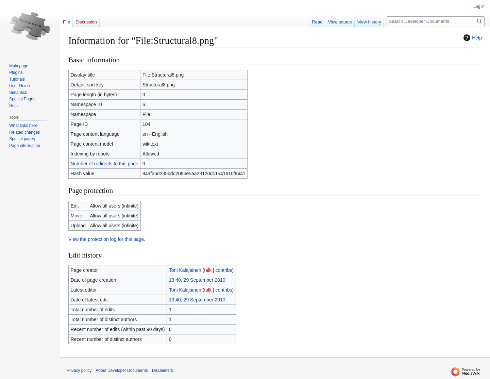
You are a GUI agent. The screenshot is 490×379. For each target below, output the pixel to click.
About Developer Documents (122, 370)
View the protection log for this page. (106, 239)
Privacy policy (79, 370)
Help (472, 37)
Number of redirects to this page (104, 163)
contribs (224, 270)
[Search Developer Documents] (436, 21)
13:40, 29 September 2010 (197, 280)
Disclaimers (162, 370)
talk (208, 270)
